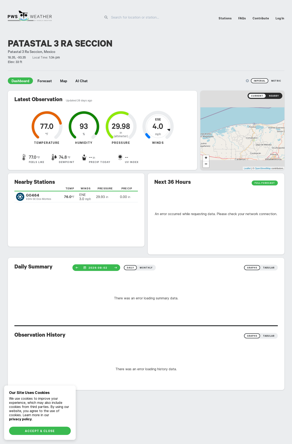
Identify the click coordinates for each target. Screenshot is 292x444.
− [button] (206, 164)
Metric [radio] (276, 81)
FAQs (242, 18)
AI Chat (81, 82)
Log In (280, 18)
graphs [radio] (252, 267)
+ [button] (206, 158)
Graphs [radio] (252, 336)
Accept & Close (40, 431)
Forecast (44, 82)
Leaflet (247, 168)
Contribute (260, 18)
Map (63, 82)
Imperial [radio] (259, 81)
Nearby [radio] (274, 96)
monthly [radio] (146, 267)
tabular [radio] (269, 267)
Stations (225, 18)
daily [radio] (130, 267)
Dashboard (20, 82)
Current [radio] (257, 96)
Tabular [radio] (269, 336)
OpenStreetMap (263, 168)
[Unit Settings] (247, 81)
